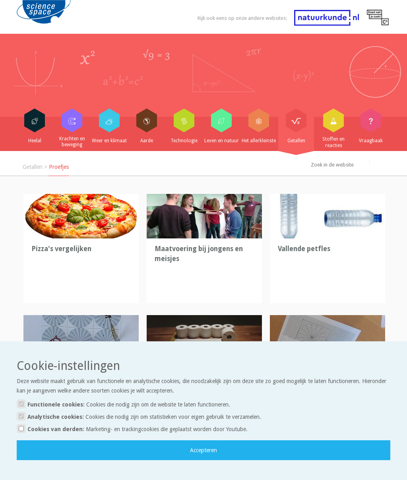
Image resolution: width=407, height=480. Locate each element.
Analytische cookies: (139, 416)
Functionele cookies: (123, 403)
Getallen (33, 167)
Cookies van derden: (132, 428)
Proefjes (59, 167)
